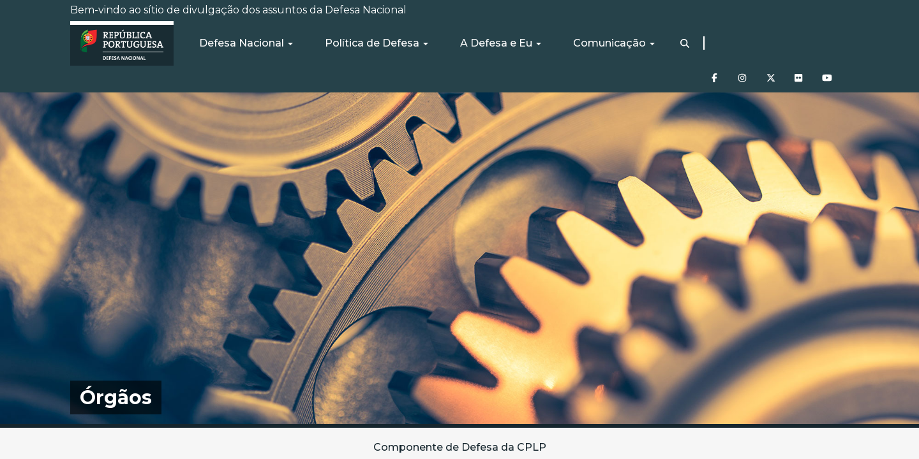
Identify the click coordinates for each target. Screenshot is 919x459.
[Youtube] (825, 73)
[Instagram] (741, 73)
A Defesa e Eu (500, 43)
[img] (459, 258)
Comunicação (614, 43)
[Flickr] (797, 73)
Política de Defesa (376, 43)
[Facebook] (713, 73)
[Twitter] (769, 73)
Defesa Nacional (246, 43)
